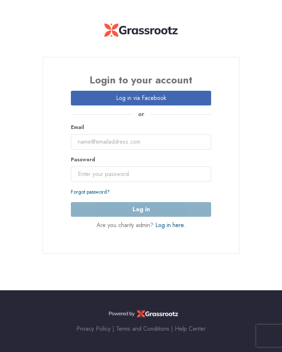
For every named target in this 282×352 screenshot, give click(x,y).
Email (77, 127)
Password (83, 159)
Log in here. (170, 225)
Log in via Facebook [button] (141, 98)
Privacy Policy (93, 328)
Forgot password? (90, 191)
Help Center (190, 328)
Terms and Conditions (142, 328)
